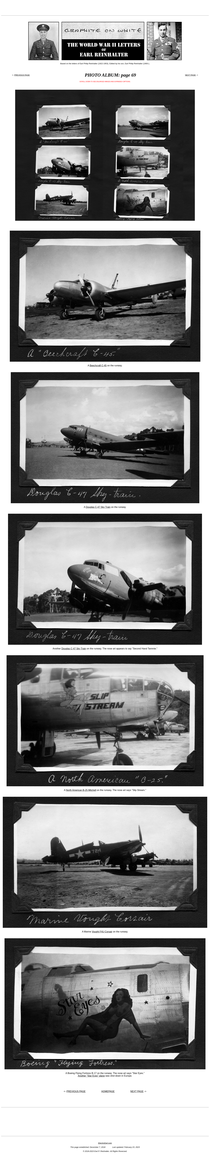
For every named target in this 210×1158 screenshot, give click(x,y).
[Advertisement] (105, 7)
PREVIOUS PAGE (22, 75)
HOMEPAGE (108, 1091)
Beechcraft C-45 (98, 365)
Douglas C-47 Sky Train (98, 507)
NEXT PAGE (190, 75)
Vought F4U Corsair (102, 931)
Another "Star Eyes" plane (91, 1076)
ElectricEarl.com (105, 1143)
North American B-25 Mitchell (81, 790)
